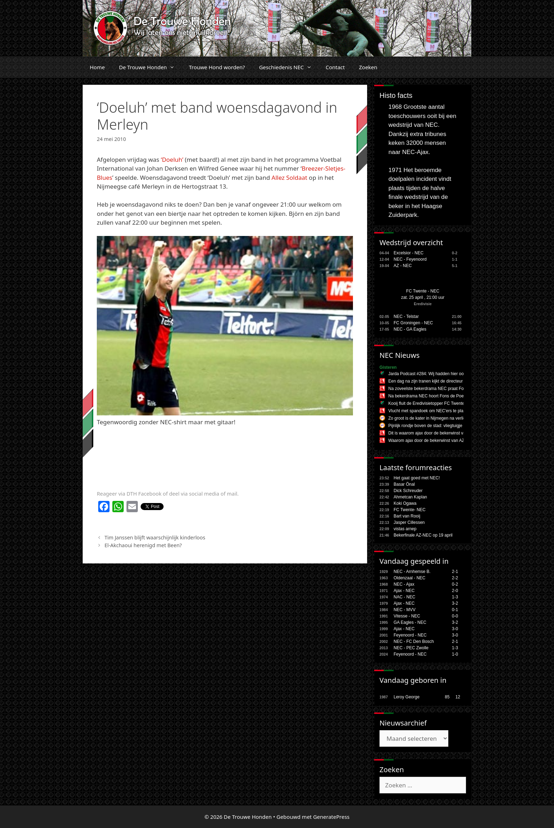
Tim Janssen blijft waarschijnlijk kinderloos (155, 537)
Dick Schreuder (408, 490)
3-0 (455, 628)
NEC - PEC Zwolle (411, 647)
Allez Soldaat (290, 177)
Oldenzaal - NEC (409, 577)
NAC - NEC (404, 597)
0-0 (455, 616)
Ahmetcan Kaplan (410, 497)
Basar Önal (404, 484)
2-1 (455, 571)
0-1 (455, 609)
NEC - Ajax (404, 584)
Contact (335, 67)
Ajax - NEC (404, 590)
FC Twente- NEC (409, 509)
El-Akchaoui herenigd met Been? (143, 545)
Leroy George (406, 696)
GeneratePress (331, 816)
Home (97, 67)
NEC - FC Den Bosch (414, 641)
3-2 (455, 603)
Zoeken (368, 67)
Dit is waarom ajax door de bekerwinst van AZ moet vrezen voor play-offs (456, 433)
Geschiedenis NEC (289, 67)
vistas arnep (405, 528)
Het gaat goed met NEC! (417, 477)
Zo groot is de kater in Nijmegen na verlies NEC (433, 418)
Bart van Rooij (407, 516)
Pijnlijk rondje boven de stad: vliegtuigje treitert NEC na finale (445, 425)
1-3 (455, 597)
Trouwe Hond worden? (217, 67)
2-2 (455, 577)
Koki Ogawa (405, 503)
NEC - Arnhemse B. (412, 571)
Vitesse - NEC (407, 616)
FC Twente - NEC (423, 291)
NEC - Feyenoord (410, 259)
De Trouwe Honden (150, 67)
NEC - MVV (405, 609)
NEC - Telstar (406, 316)
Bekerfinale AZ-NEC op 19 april (423, 535)
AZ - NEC (403, 265)
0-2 (455, 584)
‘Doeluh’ (172, 159)
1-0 (455, 654)
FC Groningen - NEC (413, 322)
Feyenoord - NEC (410, 635)
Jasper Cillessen (409, 522)
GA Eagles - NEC (410, 622)
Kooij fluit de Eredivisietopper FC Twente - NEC (432, 403)
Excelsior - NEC (409, 252)
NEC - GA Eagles (410, 329)
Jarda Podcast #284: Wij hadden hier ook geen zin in (438, 373)
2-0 (455, 590)
